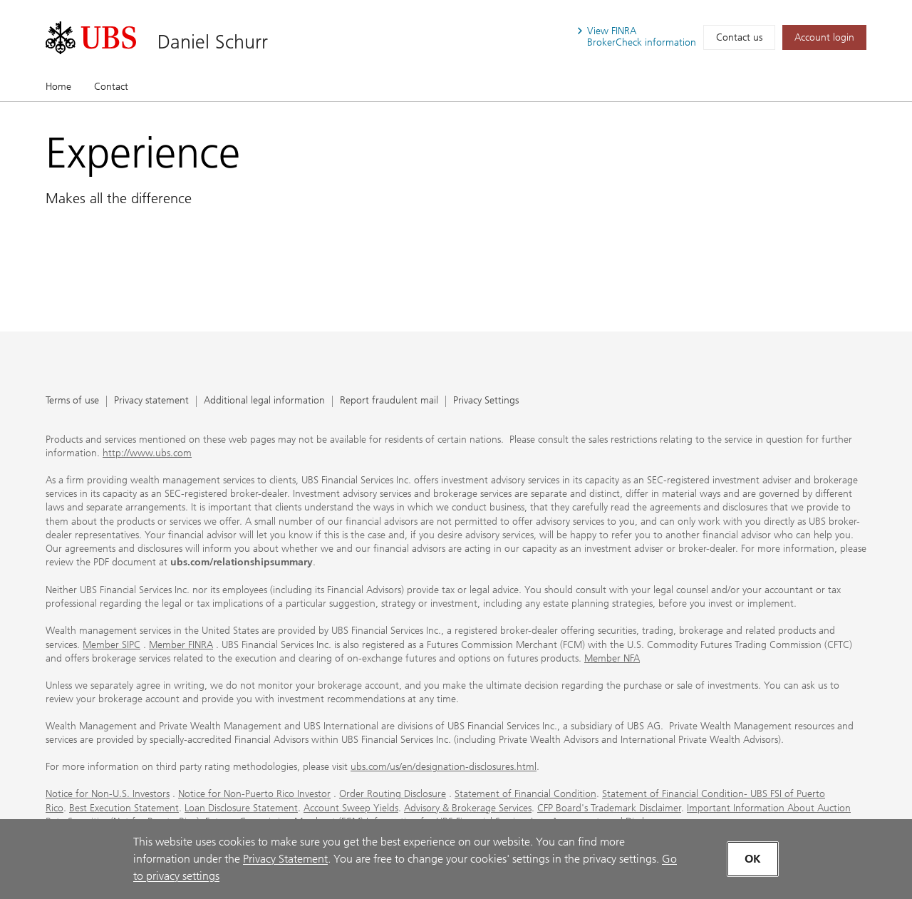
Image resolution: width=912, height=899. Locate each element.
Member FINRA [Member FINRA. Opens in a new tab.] (181, 645)
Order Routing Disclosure (392, 794)
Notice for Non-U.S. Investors (108, 794)
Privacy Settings (486, 401)
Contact (111, 87)
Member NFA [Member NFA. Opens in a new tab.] (612, 658)
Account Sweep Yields (351, 808)
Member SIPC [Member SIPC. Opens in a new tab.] (111, 645)
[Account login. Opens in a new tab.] (824, 37)
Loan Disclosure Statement (241, 808)
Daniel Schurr (212, 41)
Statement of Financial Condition (525, 794)
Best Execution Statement (124, 808)
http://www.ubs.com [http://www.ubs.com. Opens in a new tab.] (147, 453)
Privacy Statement (285, 858)
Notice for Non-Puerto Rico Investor (254, 794)
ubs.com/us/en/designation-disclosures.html (444, 767)
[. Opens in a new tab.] (91, 37)
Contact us (739, 37)
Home (58, 87)
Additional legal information (264, 401)
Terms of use (72, 401)
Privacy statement (151, 401)
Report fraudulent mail (389, 401)
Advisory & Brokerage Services (468, 808)
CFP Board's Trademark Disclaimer (609, 808)
